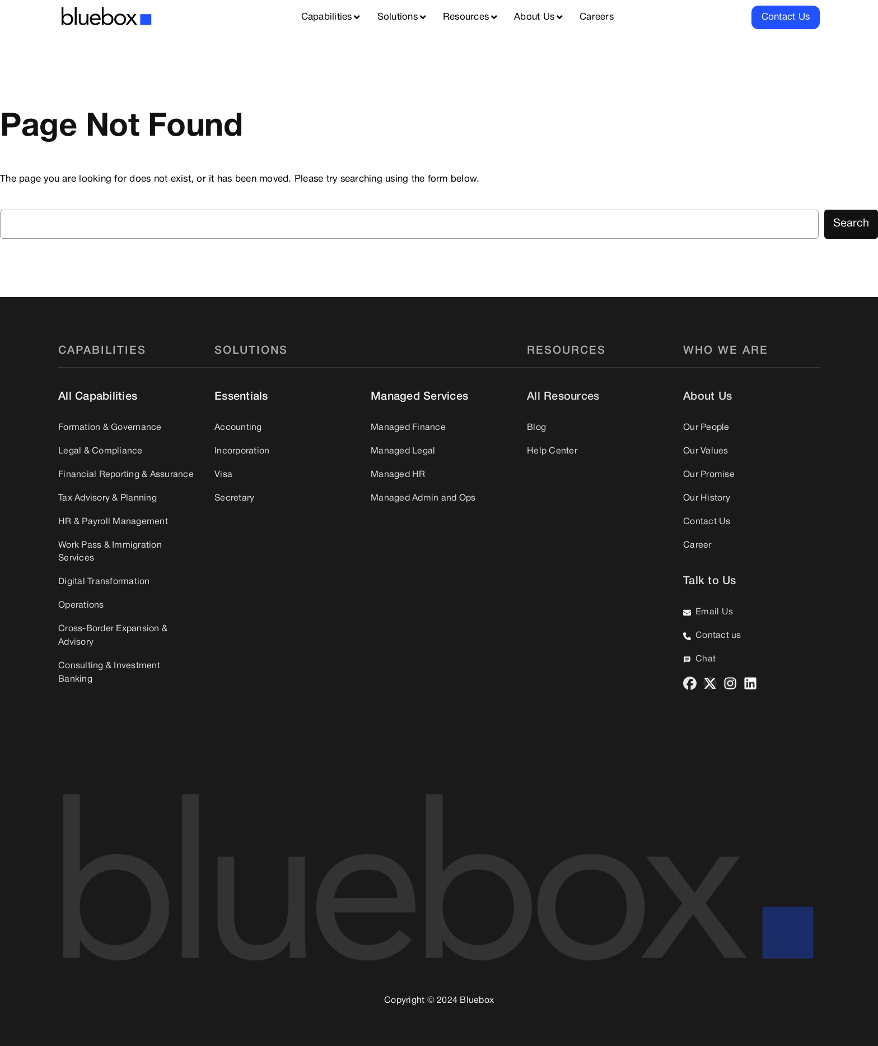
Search (851, 224)
